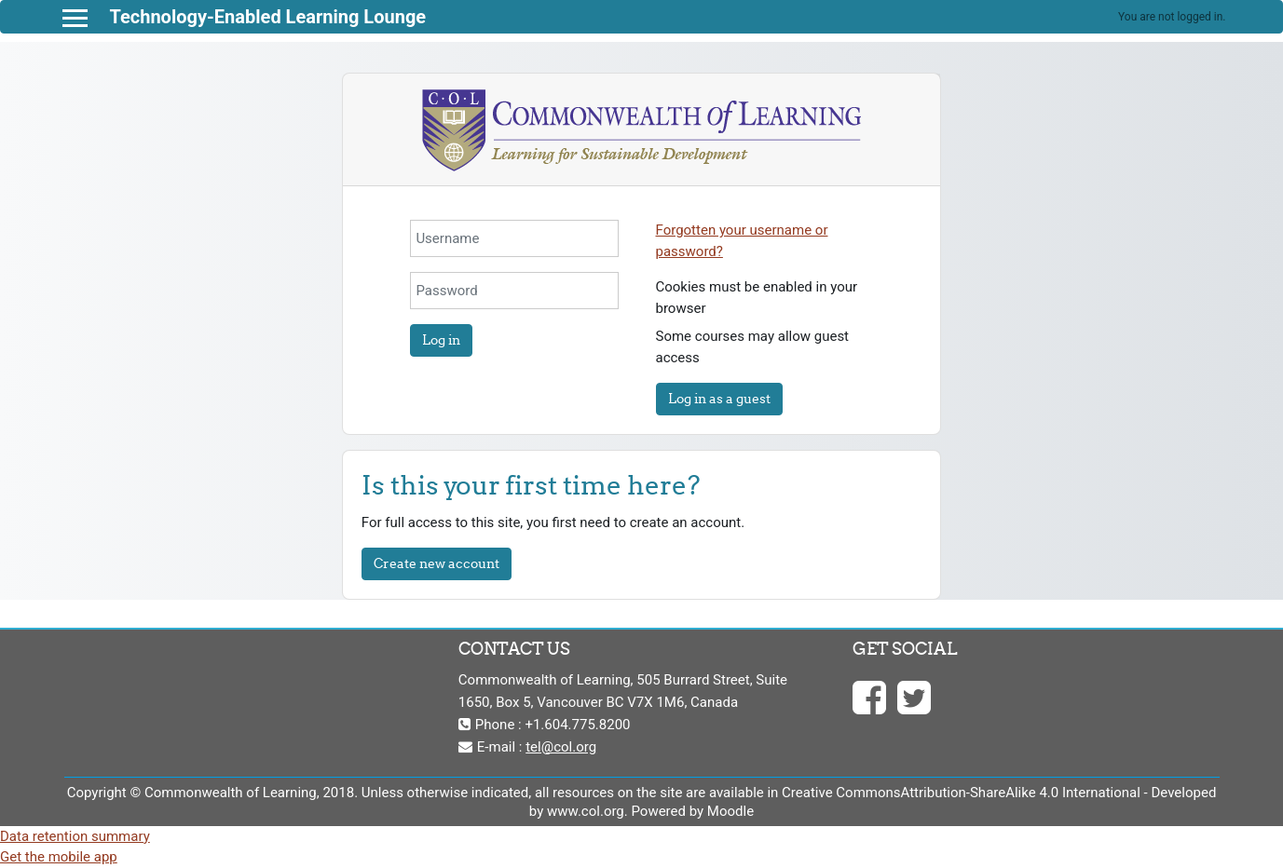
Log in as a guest (719, 398)
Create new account (436, 563)
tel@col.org (560, 747)
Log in (441, 340)
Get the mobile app (58, 856)
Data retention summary (75, 836)
